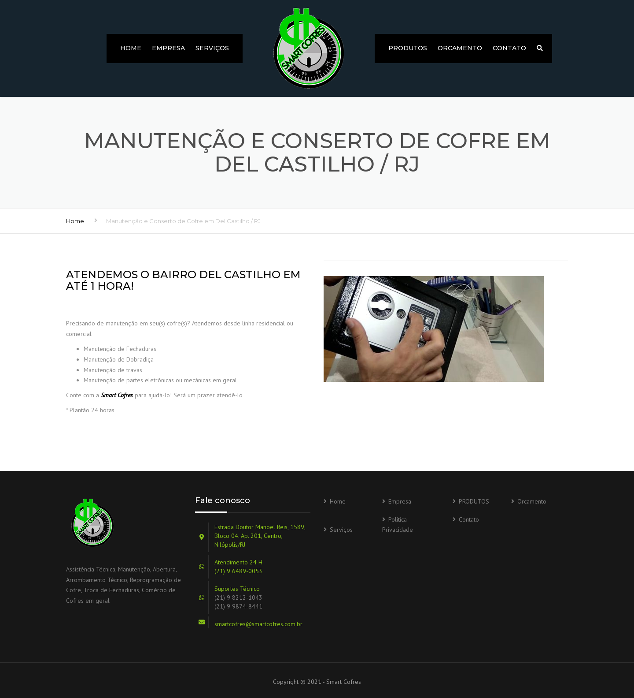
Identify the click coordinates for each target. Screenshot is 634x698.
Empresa (168, 48)
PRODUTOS (407, 48)
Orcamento (460, 48)
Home (130, 48)
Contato (509, 48)
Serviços (212, 48)
